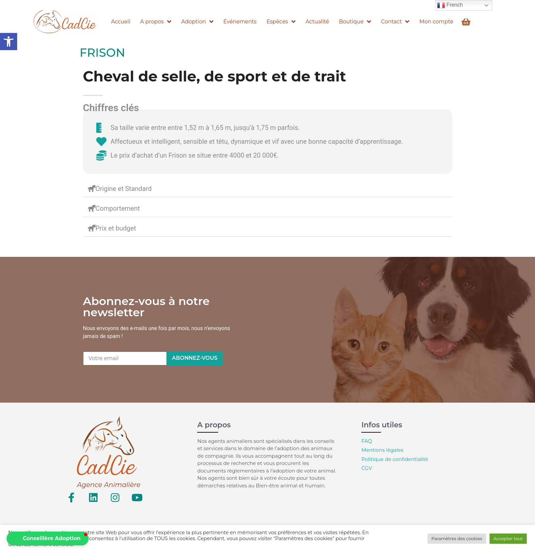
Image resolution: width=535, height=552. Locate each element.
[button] (8, 41)
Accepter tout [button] (508, 538)
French (450, 5)
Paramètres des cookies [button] (456, 538)
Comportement (118, 208)
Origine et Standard (124, 189)
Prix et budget (116, 228)
